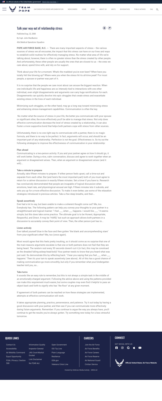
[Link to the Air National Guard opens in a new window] (91, 360)
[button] (50, 2)
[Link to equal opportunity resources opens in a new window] (12, 356)
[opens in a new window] (14, 352)
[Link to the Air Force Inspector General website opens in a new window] (36, 349)
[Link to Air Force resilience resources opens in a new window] (56, 352)
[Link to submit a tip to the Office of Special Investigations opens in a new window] (56, 345)
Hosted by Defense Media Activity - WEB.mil (81, 370)
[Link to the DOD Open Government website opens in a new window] (36, 364)
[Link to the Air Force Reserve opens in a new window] (91, 356)
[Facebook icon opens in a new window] (116, 348)
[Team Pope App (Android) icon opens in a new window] (128, 348)
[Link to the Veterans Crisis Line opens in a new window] (60, 360)
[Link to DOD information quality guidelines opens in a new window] (36, 345)
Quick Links (12, 338)
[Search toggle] (158, 9)
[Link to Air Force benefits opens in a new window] (91, 349)
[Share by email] (109, 28)
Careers (89, 338)
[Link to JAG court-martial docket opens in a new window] (39, 352)
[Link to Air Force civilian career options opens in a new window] (90, 364)
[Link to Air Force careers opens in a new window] (91, 352)
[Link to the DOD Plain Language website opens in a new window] (58, 349)
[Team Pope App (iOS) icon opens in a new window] (134, 348)
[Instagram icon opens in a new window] (122, 348)
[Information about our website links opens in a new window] (35, 356)
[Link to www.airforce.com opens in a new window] (91, 345)
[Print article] (104, 28)
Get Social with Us (123, 344)
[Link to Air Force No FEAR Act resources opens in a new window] (34, 360)
